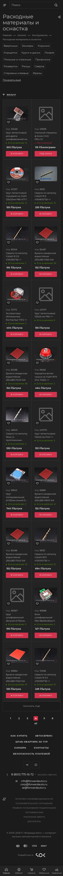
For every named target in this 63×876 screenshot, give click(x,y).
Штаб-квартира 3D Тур (31, 741)
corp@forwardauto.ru (33, 784)
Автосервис (44, 735)
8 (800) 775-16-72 (22, 774)
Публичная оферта (34, 817)
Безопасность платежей (31, 753)
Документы (34, 821)
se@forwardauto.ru (34, 787)
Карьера (20, 747)
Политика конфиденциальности (34, 799)
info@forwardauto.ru (34, 781)
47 (35, 723)
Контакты (41, 747)
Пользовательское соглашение (34, 803)
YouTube (35, 764)
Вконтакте (27, 764)
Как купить (19, 735)
